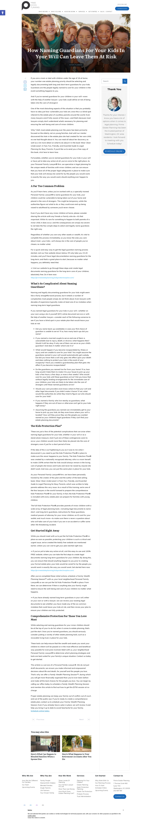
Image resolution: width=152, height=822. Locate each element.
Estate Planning (76, 65)
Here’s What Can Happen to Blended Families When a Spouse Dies (45, 748)
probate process (83, 794)
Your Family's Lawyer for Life (66, 786)
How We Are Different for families (30, 781)
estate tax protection (84, 791)
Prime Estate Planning (121, 780)
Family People (45, 780)
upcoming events (101, 790)
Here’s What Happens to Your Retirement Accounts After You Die (76, 748)
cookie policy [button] (32, 816)
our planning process (102, 783)
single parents (45, 788)
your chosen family (47, 793)
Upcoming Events (28, 787)
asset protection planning (83, 788)
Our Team (25, 785)
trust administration (84, 796)
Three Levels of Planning (64, 781)
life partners (44, 790)
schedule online (101, 788)
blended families (46, 785)
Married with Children (48, 783)
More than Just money (67, 789)
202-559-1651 (117, 791)
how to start (99, 785)
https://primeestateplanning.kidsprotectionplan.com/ (52, 277)
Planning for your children (83, 781)
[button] (123, 810)
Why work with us (102, 780)
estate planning (82, 785)
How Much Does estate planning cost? (66, 792)
